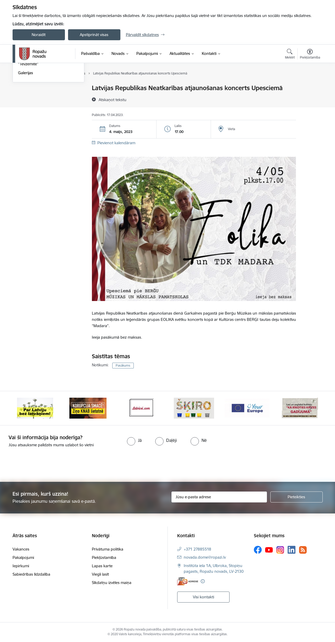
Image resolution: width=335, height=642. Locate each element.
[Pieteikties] (296, 496)
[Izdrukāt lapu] (309, 85)
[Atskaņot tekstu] (112, 99)
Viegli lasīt (100, 574)
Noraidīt (39, 34)
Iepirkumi (21, 565)
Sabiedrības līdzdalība (31, 574)
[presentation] (43, 462)
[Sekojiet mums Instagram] (280, 550)
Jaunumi (25, 97)
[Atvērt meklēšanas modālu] (289, 54)
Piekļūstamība (104, 557)
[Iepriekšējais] (25, 408)
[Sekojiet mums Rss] (303, 550)
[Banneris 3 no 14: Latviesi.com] (141, 407)
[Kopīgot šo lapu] (309, 98)
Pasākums (123, 365)
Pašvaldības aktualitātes (39, 106)
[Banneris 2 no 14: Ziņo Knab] (88, 407)
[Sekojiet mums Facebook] (258, 550)
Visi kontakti (203, 596)
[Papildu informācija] (203, 581)
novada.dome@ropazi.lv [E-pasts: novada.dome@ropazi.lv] (205, 557)
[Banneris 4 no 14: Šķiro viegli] (194, 407)
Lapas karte (102, 565)
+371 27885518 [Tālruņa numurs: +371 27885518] (197, 549)
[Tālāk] (311, 408)
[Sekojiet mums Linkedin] (291, 550)
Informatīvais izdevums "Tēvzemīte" (38, 117)
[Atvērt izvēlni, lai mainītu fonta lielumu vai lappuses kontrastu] (310, 54)
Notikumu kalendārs (36, 88)
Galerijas (25, 128)
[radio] (134, 440)
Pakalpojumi (23, 557)
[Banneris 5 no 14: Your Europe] (247, 407)
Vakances (21, 549)
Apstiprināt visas (94, 34)
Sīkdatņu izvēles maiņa (111, 582)
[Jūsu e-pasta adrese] (219, 496)
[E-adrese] (187, 581)
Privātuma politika (107, 549)
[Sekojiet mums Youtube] (269, 549)
